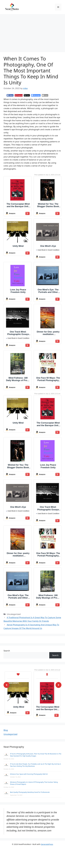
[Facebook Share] (10, 95)
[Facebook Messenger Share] (36, 95)
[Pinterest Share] (19, 95)
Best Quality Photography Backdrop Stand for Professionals (30, 792)
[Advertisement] (32, 31)
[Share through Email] (45, 95)
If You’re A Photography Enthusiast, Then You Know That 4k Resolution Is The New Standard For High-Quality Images (35, 755)
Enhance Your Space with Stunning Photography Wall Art (29, 774)
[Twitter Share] (27, 95)
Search (7, 650)
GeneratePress (47, 844)
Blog (6, 730)
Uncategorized (10, 734)
